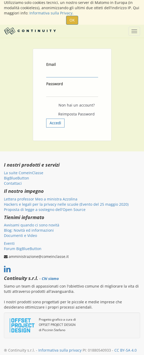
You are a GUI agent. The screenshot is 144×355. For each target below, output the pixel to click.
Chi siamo (50, 278)
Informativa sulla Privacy (50, 12)
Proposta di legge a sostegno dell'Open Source (45, 209)
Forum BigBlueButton (22, 248)
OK (72, 20)
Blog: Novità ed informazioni (29, 230)
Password (54, 83)
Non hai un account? (76, 105)
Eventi (9, 243)
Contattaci (13, 183)
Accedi (55, 122)
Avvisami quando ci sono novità (31, 224)
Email (51, 64)
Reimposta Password (76, 114)
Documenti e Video (20, 235)
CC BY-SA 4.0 (125, 350)
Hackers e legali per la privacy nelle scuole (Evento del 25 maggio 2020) (66, 204)
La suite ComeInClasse (23, 172)
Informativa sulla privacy (60, 350)
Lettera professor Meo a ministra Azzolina (40, 199)
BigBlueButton (16, 178)
